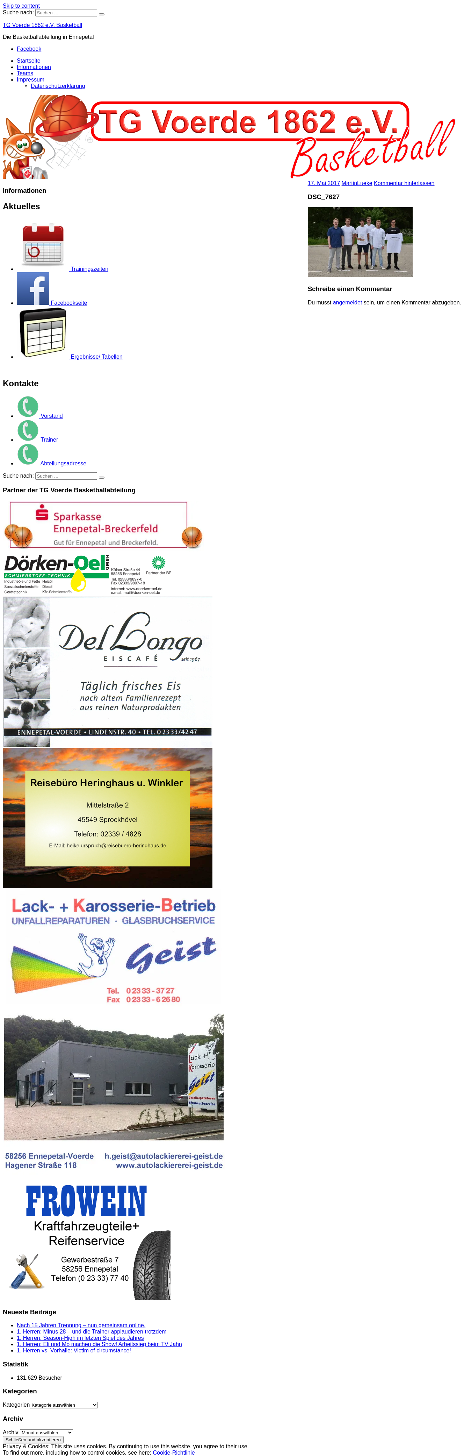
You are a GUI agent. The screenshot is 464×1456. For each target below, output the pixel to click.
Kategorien (16, 1405)
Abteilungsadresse (51, 463)
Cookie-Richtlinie (174, 1453)
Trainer (37, 440)
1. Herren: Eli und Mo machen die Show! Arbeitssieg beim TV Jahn (99, 1344)
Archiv (10, 1432)
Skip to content (21, 6)
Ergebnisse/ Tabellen (70, 357)
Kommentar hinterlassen (404, 183)
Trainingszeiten (62, 269)
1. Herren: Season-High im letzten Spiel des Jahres (80, 1338)
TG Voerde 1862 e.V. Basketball (42, 25)
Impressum (30, 80)
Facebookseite (52, 303)
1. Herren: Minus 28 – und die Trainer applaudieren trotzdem (92, 1332)
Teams (25, 73)
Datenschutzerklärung (58, 86)
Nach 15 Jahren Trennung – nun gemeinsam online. (81, 1325)
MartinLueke (357, 183)
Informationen (34, 67)
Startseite (29, 61)
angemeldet (347, 302)
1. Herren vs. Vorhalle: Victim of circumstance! (74, 1350)
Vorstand (40, 416)
